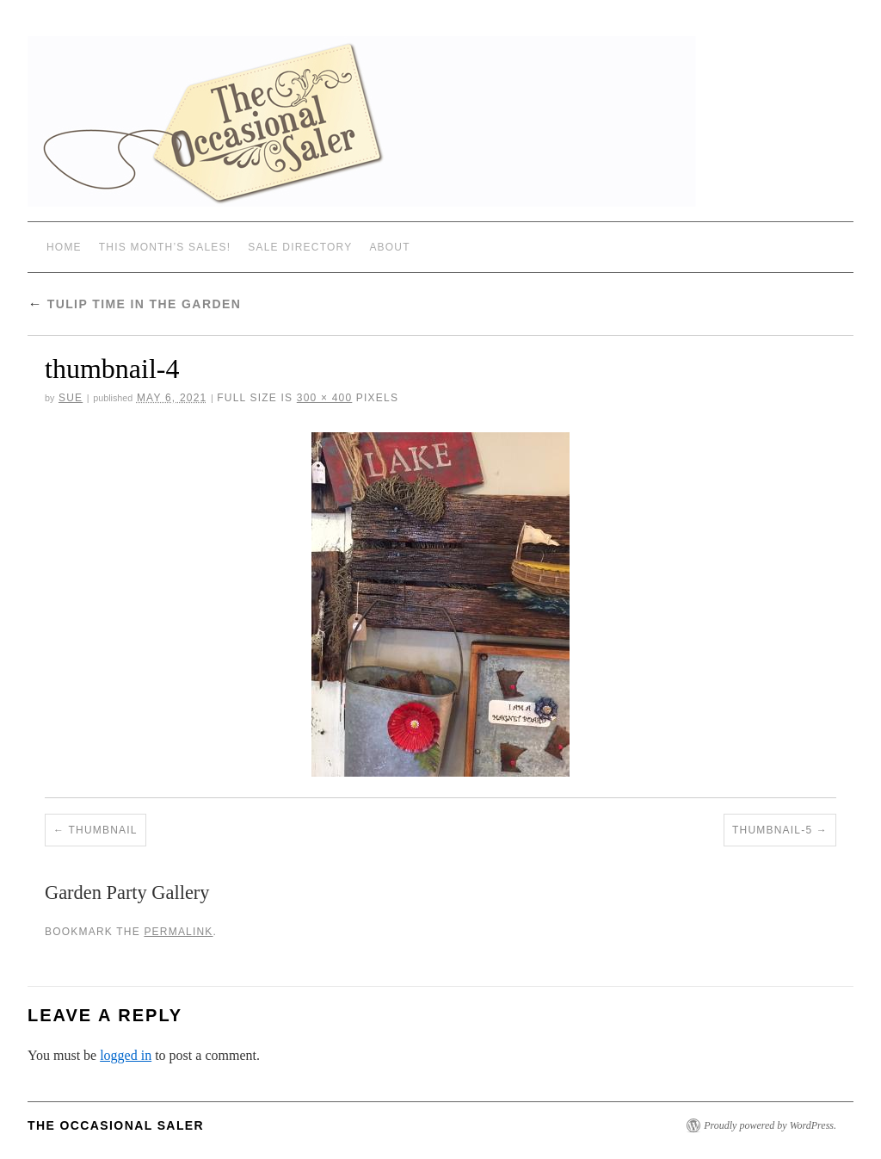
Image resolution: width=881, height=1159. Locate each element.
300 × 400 (325, 398)
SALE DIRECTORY (300, 247)
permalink (178, 932)
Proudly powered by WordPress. (770, 1125)
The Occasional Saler (116, 1125)
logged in (125, 1055)
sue (71, 398)
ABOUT (389, 247)
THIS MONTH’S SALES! (165, 247)
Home (64, 247)
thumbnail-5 (772, 830)
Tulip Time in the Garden (134, 304)
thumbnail (103, 830)
